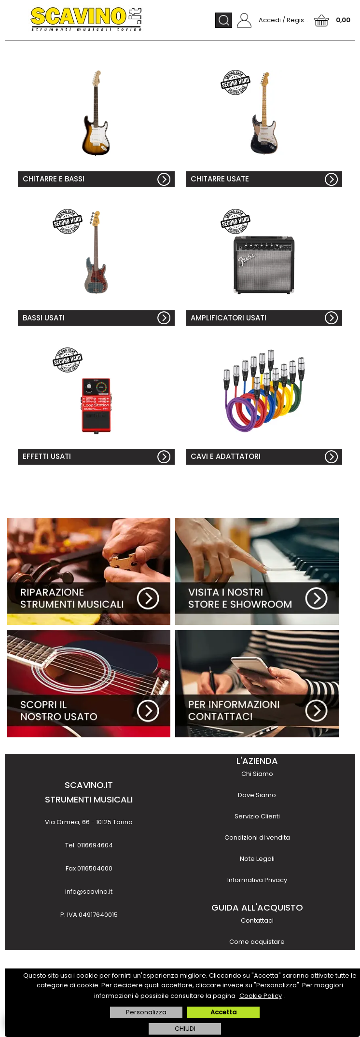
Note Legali (257, 858)
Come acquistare (257, 941)
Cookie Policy (260, 995)
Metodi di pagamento (257, 963)
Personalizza (146, 1012)
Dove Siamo (257, 795)
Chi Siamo (257, 773)
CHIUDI (185, 1028)
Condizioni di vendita (257, 837)
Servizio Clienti (257, 816)
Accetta (223, 1012)
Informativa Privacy (257, 880)
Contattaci (257, 920)
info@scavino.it (88, 891)
